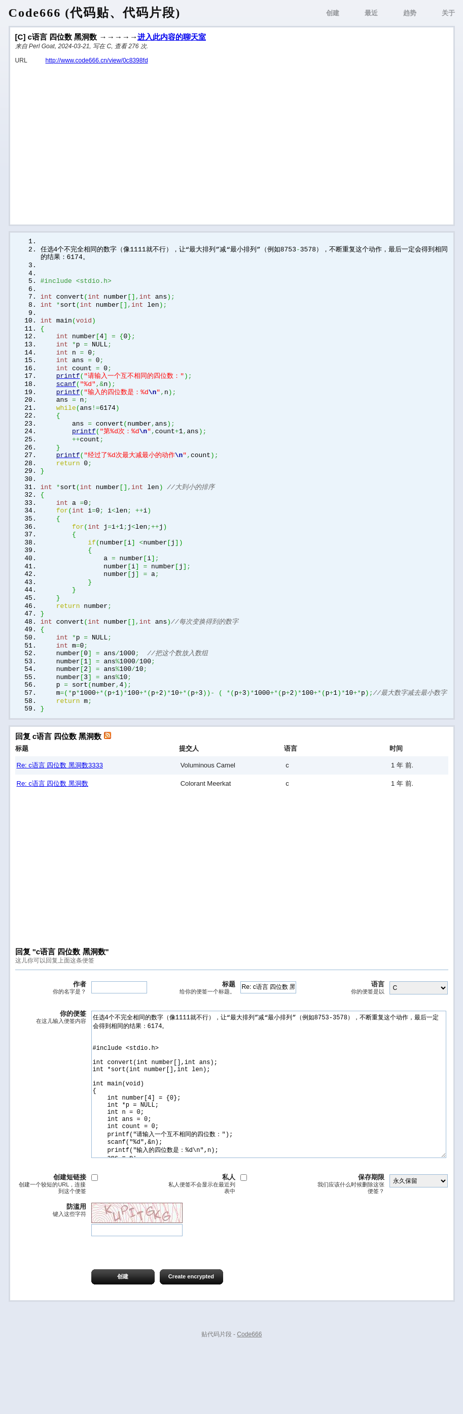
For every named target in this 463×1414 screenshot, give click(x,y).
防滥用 (50, 1270)
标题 (199, 1017)
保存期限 (348, 1245)
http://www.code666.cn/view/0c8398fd (97, 60)
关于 (448, 13)
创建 (332, 13)
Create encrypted (191, 1337)
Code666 (249, 1394)
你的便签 (50, 1047)
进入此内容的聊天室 (171, 37)
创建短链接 (50, 1245)
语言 (348, 1017)
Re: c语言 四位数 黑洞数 (53, 813)
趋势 (409, 13)
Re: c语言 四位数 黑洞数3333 (60, 795)
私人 (199, 1245)
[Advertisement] (231, 141)
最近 (371, 13)
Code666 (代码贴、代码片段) (95, 12)
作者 (50, 1017)
